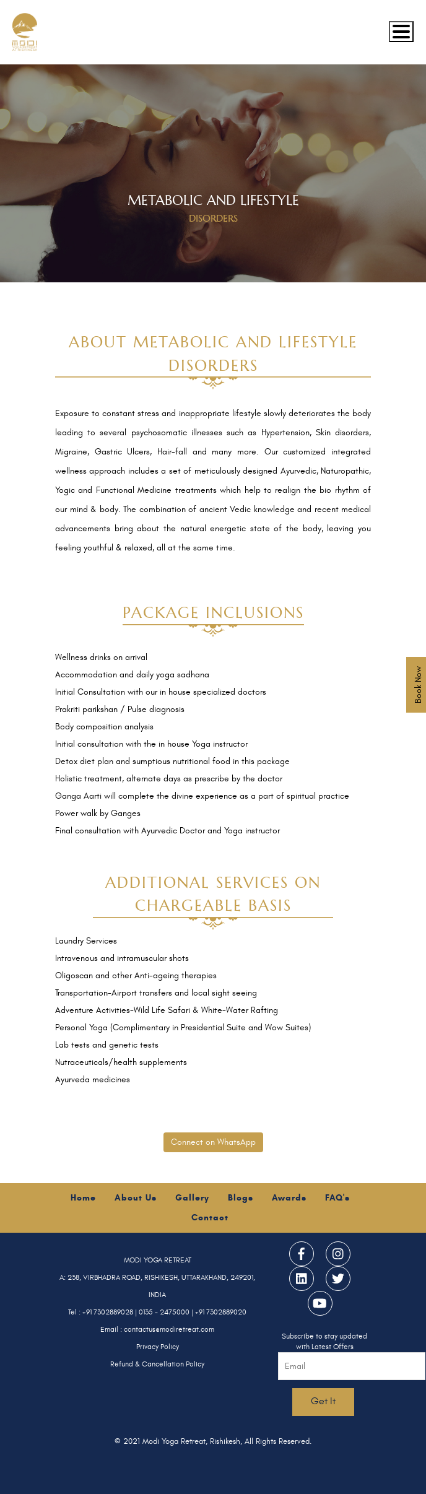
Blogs (240, 1197)
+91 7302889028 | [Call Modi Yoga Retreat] (110, 1312)
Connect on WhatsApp (213, 1142)
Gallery (192, 1197)
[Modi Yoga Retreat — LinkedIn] (301, 1278)
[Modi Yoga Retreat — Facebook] (301, 1253)
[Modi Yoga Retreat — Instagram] (338, 1253)
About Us (136, 1197)
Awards (289, 1197)
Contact (209, 1217)
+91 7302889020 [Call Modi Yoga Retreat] (220, 1312)
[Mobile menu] (401, 31)
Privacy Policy (157, 1346)
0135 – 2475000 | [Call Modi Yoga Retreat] (167, 1312)
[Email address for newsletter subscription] (351, 1366)
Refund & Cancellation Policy (157, 1364)
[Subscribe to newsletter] (323, 1402)
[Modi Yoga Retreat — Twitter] (338, 1278)
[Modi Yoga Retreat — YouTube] (320, 1303)
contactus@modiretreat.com (169, 1329)
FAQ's (337, 1197)
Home (83, 1197)
